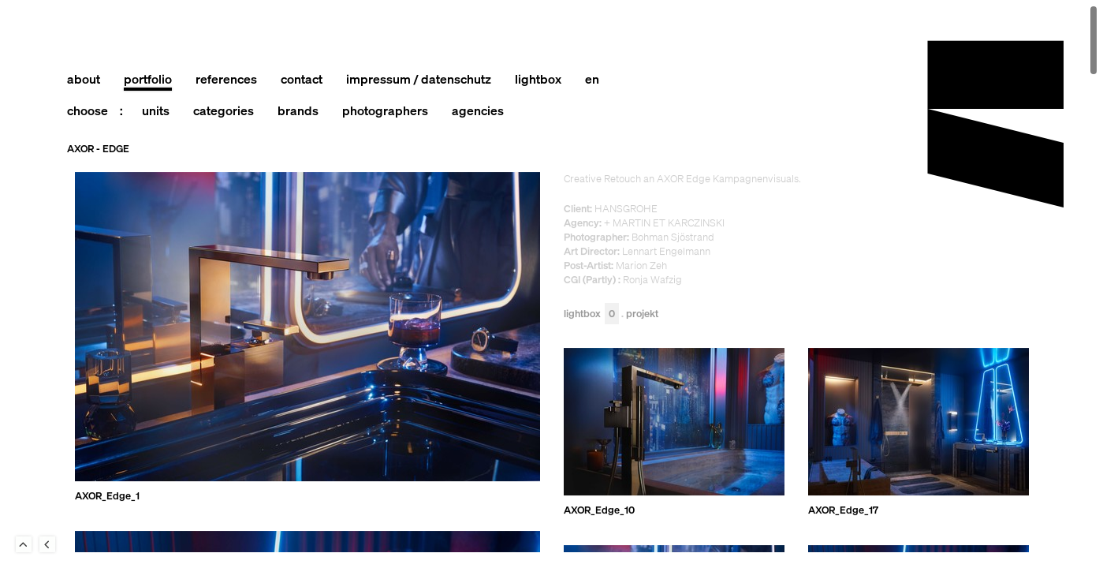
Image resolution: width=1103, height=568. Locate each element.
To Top (24, 544)
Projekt (642, 314)
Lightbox (591, 314)
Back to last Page (47, 544)
